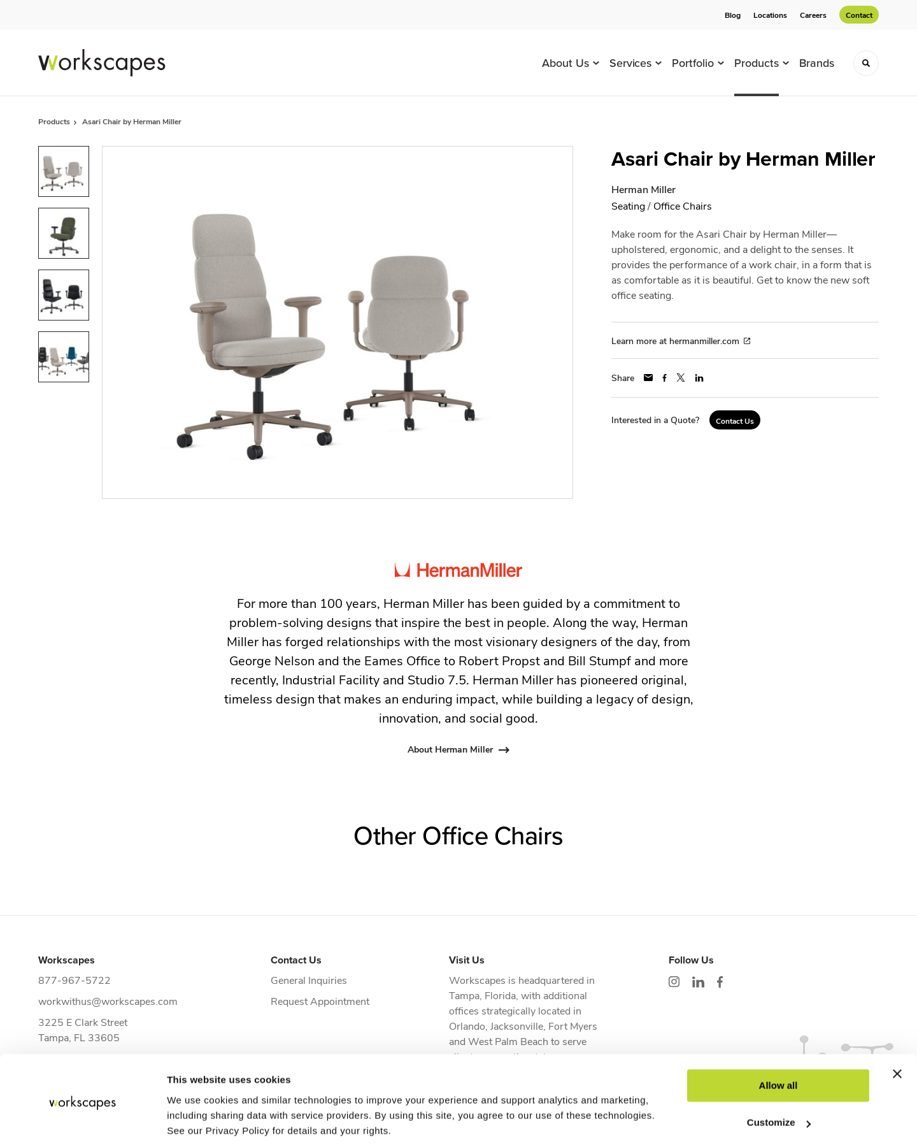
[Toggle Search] (866, 63)
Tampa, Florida (482, 995)
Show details (196, 1121)
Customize (779, 1078)
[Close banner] (897, 1029)
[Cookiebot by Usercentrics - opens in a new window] (82, 1122)
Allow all (778, 1041)
